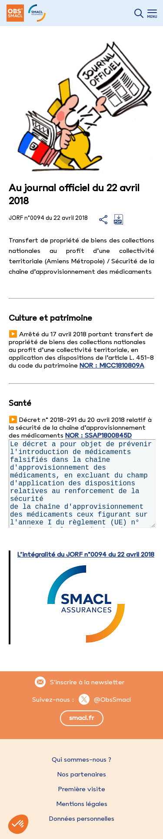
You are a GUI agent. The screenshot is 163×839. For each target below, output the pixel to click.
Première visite (81, 789)
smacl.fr (81, 718)
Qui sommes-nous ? (81, 759)
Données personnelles (81, 818)
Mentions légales (81, 804)
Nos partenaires (81, 774)
